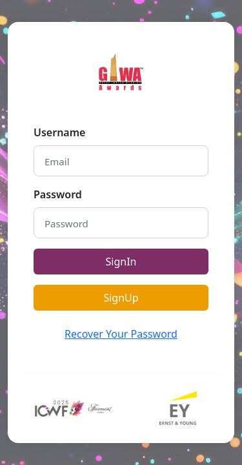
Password (58, 194)
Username (59, 132)
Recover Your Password (121, 334)
